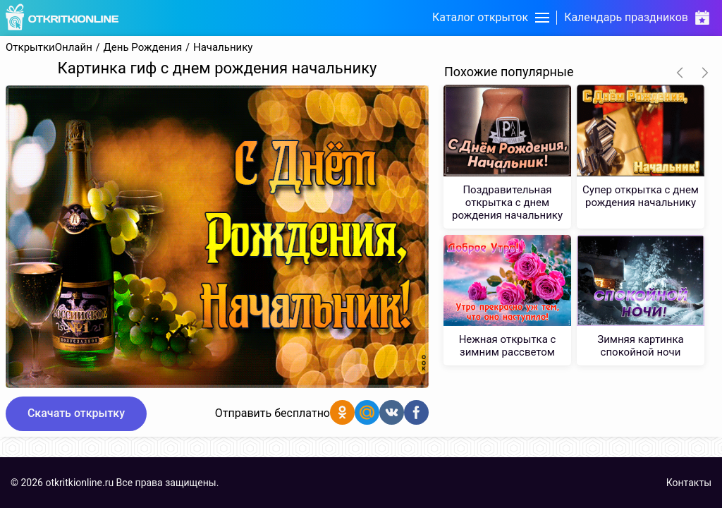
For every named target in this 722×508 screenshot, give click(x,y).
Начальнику (223, 48)
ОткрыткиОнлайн (49, 48)
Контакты (688, 482)
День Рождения (143, 48)
